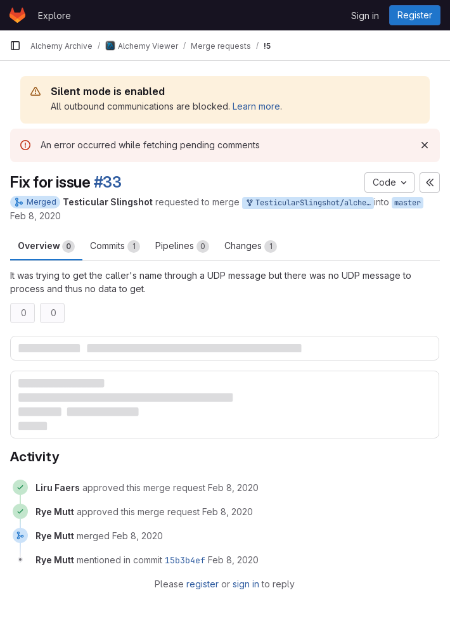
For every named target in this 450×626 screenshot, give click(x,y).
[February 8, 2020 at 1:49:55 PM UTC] (227, 511)
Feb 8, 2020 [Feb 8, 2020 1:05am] (35, 215)
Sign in (365, 15)
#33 (108, 182)
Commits (115, 246)
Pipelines (182, 246)
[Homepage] (17, 15)
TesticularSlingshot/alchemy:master (309, 203)
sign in (246, 583)
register (202, 583)
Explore (54, 15)
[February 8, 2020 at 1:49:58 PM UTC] (137, 535)
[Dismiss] (424, 145)
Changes (250, 246)
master (407, 203)
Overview (46, 246)
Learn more (256, 106)
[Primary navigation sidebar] (15, 45)
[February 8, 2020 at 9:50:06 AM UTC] (233, 487)
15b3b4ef (185, 560)
